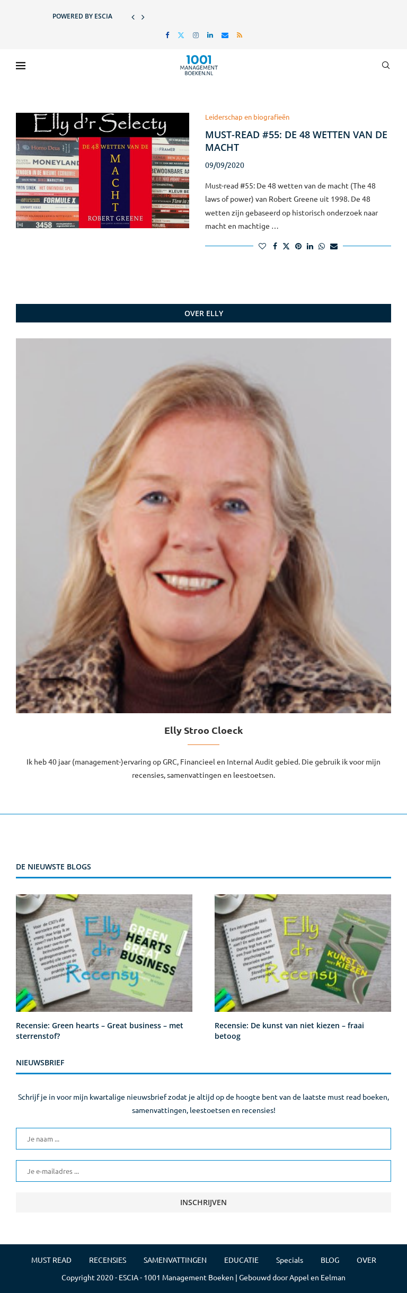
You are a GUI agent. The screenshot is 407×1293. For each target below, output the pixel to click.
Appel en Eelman (317, 1277)
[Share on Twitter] (286, 245)
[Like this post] (262, 245)
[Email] (225, 34)
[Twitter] (181, 34)
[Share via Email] (334, 245)
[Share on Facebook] (275, 245)
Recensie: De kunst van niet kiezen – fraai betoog (289, 1030)
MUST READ (51, 1259)
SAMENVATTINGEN (175, 1259)
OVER (366, 1259)
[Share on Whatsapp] (321, 245)
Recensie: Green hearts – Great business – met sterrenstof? (99, 1030)
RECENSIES (107, 1259)
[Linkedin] (210, 34)
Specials (289, 1259)
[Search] (386, 65)
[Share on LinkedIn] (310, 245)
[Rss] (239, 34)
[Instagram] (196, 34)
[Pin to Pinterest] (298, 245)
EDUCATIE (241, 1259)
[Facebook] (167, 34)
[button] (133, 16)
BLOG (330, 1259)
